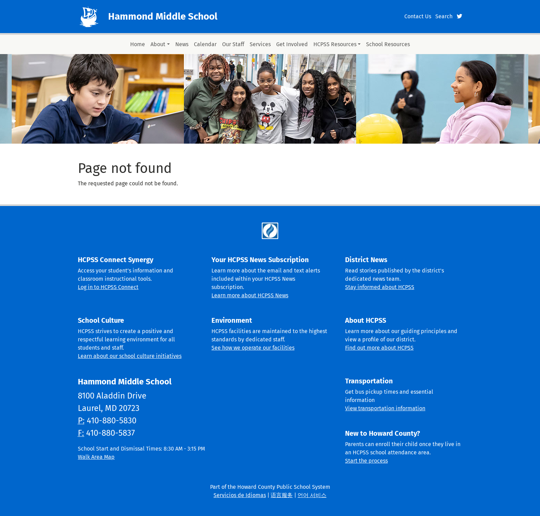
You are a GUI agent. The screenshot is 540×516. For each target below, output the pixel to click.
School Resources (388, 44)
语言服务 (282, 495)
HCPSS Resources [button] (334, 44)
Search (444, 16)
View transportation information (385, 408)
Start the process (366, 460)
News (181, 44)
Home (137, 44)
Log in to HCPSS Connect (108, 287)
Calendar (205, 44)
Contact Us (417, 16)
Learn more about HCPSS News (249, 295)
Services (260, 44)
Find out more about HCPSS (379, 347)
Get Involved (292, 44)
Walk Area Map (96, 457)
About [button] (157, 44)
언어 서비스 (312, 495)
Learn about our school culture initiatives (129, 356)
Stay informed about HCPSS (379, 287)
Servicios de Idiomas (240, 495)
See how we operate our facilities (252, 347)
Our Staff (233, 44)
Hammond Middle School (162, 16)
